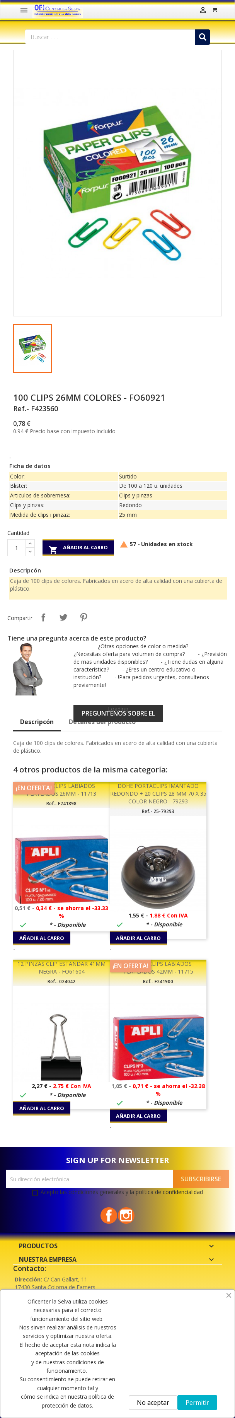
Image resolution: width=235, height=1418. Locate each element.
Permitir (197, 1402)
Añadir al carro (78, 549)
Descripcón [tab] (37, 722)
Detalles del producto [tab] (102, 722)
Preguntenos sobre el (118, 713)
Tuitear (63, 617)
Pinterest (83, 617)
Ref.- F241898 (61, 803)
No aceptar (153, 1402)
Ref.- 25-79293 (158, 811)
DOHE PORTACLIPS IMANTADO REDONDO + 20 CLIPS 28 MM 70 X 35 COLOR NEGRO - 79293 (158, 793)
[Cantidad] (16, 547)
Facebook (108, 1215)
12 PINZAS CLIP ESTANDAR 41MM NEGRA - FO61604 (61, 967)
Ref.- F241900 (158, 981)
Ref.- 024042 (61, 981)
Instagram (126, 1215)
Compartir (43, 617)
